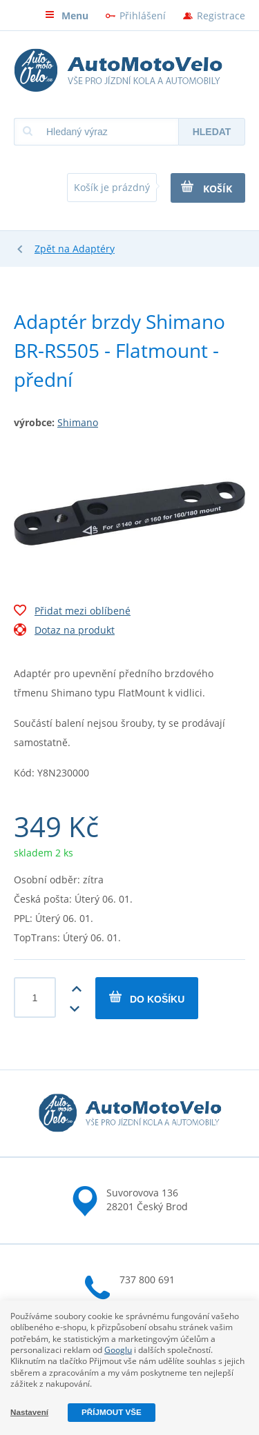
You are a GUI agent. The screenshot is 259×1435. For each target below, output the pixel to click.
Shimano (77, 422)
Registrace (221, 15)
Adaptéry (94, 248)
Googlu (118, 1350)
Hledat (212, 131)
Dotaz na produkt (64, 631)
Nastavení (29, 1411)
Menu (66, 15)
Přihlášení (142, 15)
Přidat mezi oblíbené (72, 612)
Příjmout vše (111, 1411)
